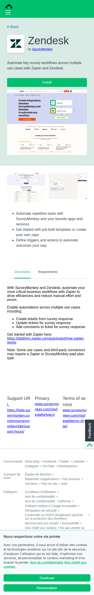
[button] (89, 434)
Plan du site (49, 483)
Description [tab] (22, 272)
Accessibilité (70, 523)
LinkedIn (78, 461)
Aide (64, 483)
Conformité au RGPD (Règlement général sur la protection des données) (53, 516)
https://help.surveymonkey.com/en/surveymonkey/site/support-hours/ (18, 420)
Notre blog (32, 461)
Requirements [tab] (48, 272)
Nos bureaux (71, 479)
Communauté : (14, 461)
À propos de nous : (12, 476)
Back (13, 27)
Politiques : (11, 492)
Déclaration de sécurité (41, 510)
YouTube (48, 466)
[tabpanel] (47, 334)
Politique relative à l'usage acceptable (51, 506)
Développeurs (67, 466)
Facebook (49, 461)
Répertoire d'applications (42, 479)
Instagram (32, 466)
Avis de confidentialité (46, 569)
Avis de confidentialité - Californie (48, 501)
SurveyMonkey (42, 49)
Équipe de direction (38, 474)
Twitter (64, 461)
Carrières (31, 483)
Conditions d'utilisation (40, 492)
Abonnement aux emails (41, 523)
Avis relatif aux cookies (40, 528)
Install (47, 82)
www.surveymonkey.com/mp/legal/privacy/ (47, 409)
